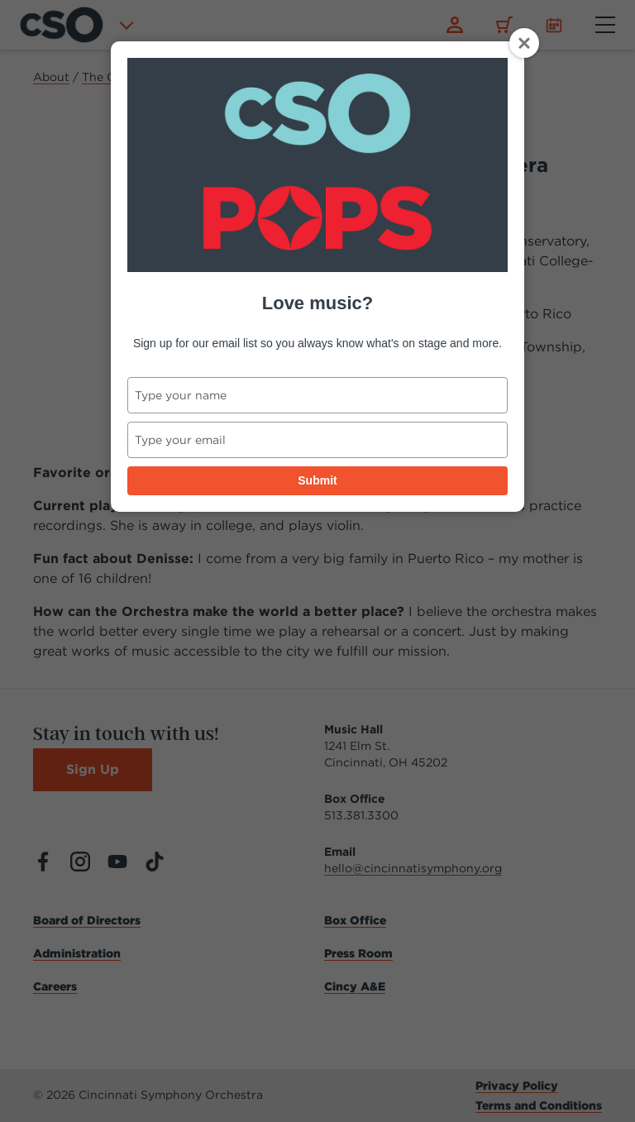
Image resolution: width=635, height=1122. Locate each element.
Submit (317, 480)
